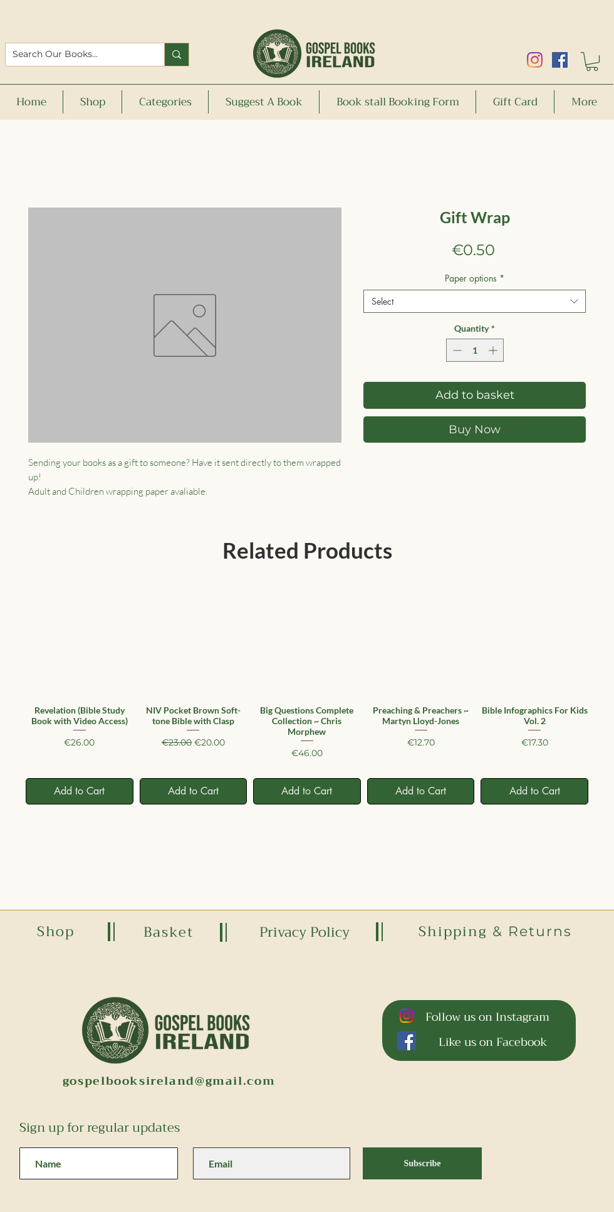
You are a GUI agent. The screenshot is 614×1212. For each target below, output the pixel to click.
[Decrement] (456, 350)
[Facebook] (560, 60)
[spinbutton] (475, 350)
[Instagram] (535, 60)
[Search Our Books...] (75, 54)
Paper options (474, 278)
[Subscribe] (422, 1163)
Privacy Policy (304, 932)
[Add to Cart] (79, 791)
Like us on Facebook (493, 1042)
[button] (592, 61)
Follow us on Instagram (487, 1017)
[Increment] (494, 350)
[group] (307, 695)
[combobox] (474, 302)
